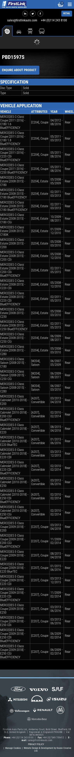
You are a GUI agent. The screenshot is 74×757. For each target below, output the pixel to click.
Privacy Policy (36, 744)
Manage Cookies (13, 748)
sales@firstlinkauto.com (22, 20)
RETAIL (66, 13)
